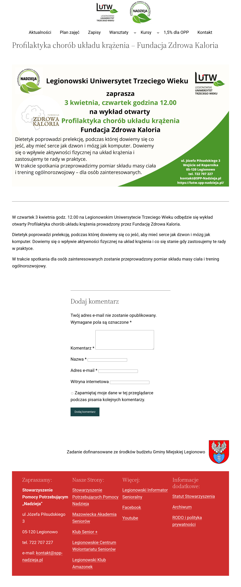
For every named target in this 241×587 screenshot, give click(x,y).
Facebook (131, 511)
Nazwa (79, 362)
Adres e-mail (84, 374)
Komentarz (82, 351)
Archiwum (182, 510)
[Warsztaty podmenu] (135, 32)
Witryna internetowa (90, 385)
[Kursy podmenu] (158, 32)
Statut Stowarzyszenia (193, 500)
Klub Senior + (85, 535)
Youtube (130, 521)
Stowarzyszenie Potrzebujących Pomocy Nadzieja (95, 500)
